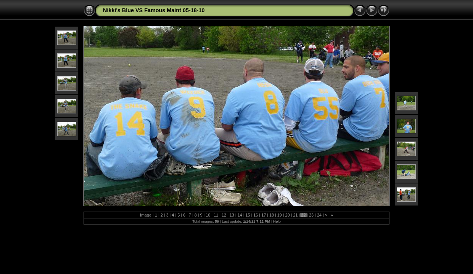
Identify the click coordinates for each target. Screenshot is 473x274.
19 (279, 215)
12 (223, 215)
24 (319, 215)
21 (295, 215)
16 (255, 215)
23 (311, 215)
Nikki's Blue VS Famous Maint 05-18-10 (154, 10)
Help (277, 221)
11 (215, 215)
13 (231, 215)
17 (263, 215)
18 (271, 215)
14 (239, 215)
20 (287, 215)
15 (247, 215)
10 (207, 215)
